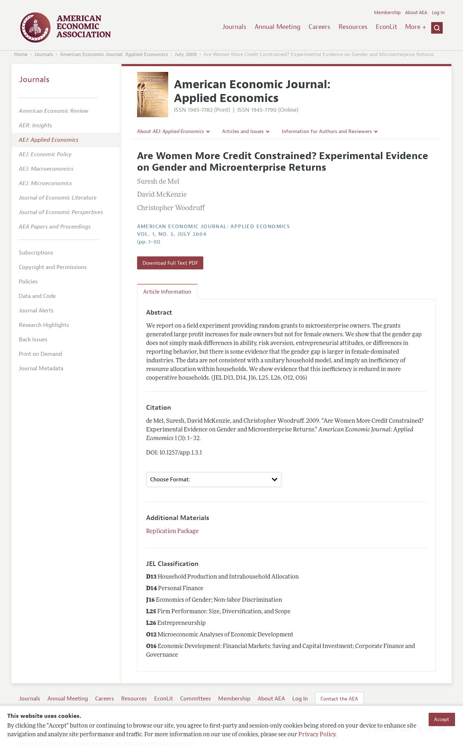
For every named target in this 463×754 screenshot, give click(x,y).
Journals (234, 27)
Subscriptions (36, 252)
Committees (195, 698)
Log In (438, 13)
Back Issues (33, 339)
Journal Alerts (36, 310)
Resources (353, 27)
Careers (319, 27)
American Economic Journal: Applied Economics (114, 54)
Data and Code (37, 296)
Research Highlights (44, 325)
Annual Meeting (278, 27)
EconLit (386, 27)
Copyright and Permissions (53, 267)
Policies (28, 281)
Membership (387, 13)
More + (415, 27)
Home (20, 54)
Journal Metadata (41, 368)
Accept (441, 719)
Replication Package (172, 531)
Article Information (167, 291)
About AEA (416, 13)
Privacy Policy (316, 735)
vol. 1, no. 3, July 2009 (172, 234)
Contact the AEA (339, 698)
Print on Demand (40, 354)
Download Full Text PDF (170, 263)
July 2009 (186, 54)
